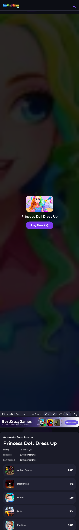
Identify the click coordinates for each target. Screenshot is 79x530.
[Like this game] (47, 414)
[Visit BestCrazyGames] (39, 422)
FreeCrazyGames (11, 5)
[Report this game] (67, 414)
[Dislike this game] (54, 414)
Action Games (16, 437)
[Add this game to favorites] (60, 414)
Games (6, 437)
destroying (29, 437)
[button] (75, 414)
